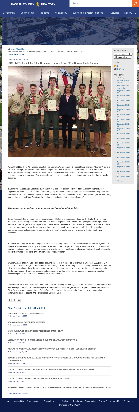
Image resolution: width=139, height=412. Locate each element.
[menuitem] (9, 13)
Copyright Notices (51, 401)
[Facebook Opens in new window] (10, 300)
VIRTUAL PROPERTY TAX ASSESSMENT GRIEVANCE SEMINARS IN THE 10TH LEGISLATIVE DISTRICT (52, 349)
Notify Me (120, 69)
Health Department (123, 85)
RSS (119, 66)
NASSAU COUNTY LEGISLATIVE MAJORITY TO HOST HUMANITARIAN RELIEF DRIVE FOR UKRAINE (51, 370)
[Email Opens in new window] (19, 300)
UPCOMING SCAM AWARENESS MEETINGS (26, 322)
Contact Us (128, 401)
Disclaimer (66, 401)
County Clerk (121, 88)
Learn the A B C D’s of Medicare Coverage (26, 313)
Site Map (117, 401)
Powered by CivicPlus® (69, 405)
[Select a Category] (122, 57)
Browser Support (34, 401)
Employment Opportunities (84, 401)
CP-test (119, 181)
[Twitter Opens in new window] (14, 300)
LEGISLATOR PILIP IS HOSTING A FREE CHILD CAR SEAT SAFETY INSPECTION (42, 340)
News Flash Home (19, 49)
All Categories (122, 78)
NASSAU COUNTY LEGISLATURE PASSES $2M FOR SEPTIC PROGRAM (39, 378)
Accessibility (18, 401)
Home (8, 401)
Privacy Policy (105, 401)
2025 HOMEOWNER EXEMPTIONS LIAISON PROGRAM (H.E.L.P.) (35, 331)
